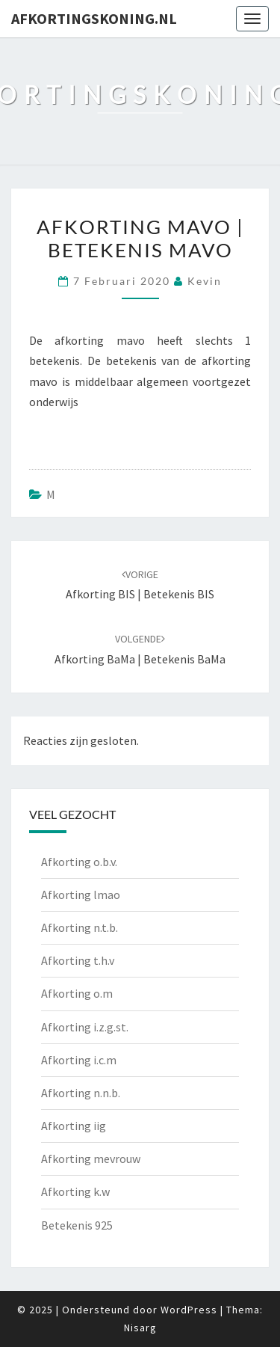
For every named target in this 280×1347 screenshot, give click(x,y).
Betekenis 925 (77, 1225)
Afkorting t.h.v (77, 960)
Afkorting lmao (80, 894)
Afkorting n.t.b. (79, 927)
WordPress (189, 1309)
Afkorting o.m (77, 993)
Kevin (204, 280)
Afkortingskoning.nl (94, 18)
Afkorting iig (73, 1125)
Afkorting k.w (75, 1191)
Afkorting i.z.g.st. (84, 1026)
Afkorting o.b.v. (79, 861)
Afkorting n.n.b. (80, 1092)
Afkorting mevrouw (90, 1158)
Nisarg (140, 1327)
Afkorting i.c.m (78, 1059)
